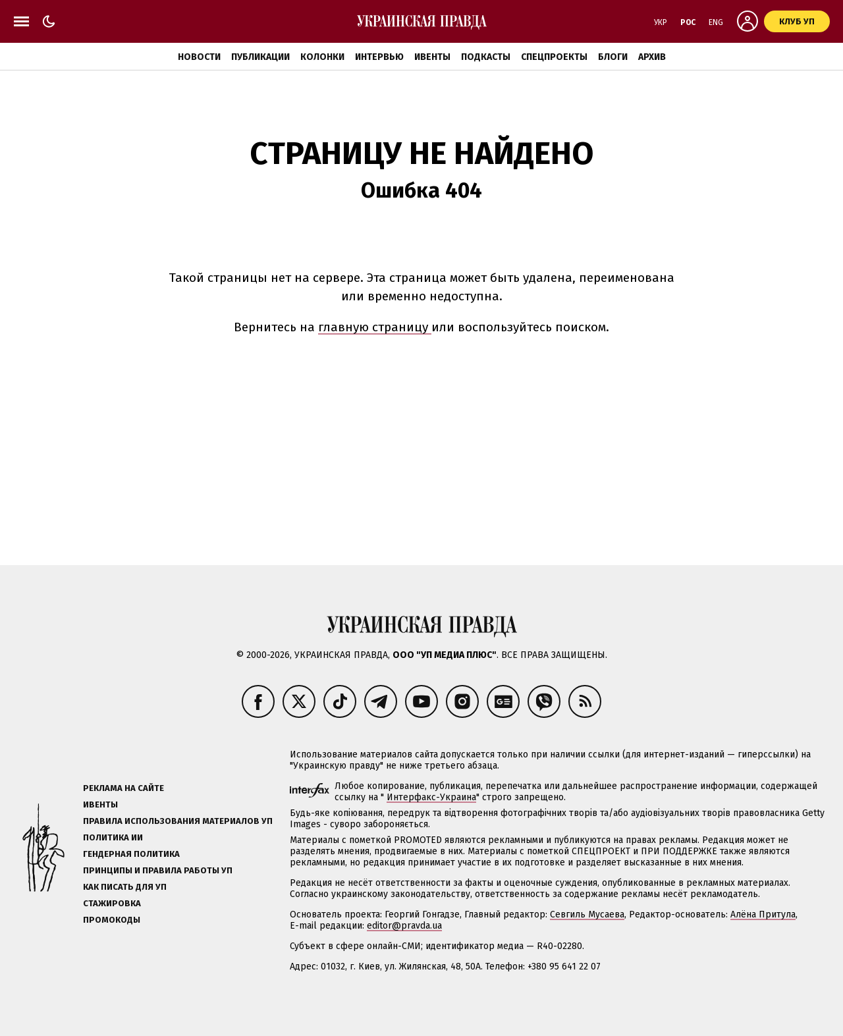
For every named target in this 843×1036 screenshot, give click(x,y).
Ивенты (432, 57)
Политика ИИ (113, 837)
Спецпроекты (554, 57)
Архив (652, 57)
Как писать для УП (125, 887)
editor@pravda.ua (404, 925)
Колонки (322, 57)
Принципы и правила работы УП (157, 870)
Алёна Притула (763, 914)
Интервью (379, 57)
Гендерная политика (131, 854)
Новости (199, 57)
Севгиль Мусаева (587, 914)
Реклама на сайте (123, 788)
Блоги (613, 57)
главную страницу (374, 327)
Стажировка (112, 903)
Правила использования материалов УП (178, 821)
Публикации (260, 57)
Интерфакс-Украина (431, 797)
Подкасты (485, 57)
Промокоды (111, 920)
